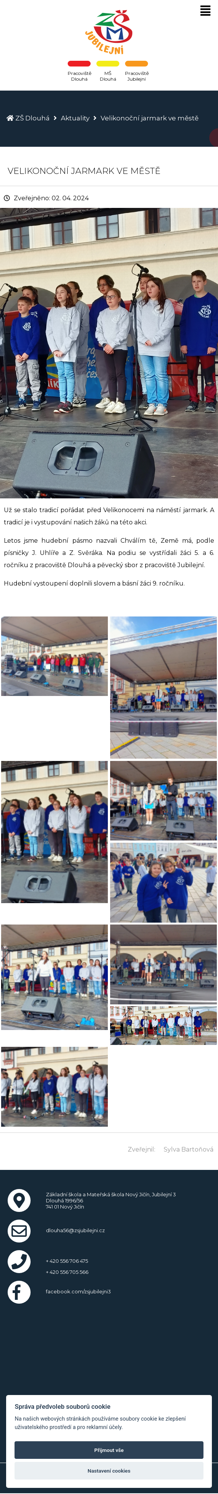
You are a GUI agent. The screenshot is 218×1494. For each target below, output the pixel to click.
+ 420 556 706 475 (67, 1261)
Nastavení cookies (109, 1471)
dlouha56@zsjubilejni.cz (75, 1230)
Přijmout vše (109, 1450)
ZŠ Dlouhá (32, 118)
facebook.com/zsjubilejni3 (78, 1291)
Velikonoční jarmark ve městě (149, 118)
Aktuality (75, 118)
